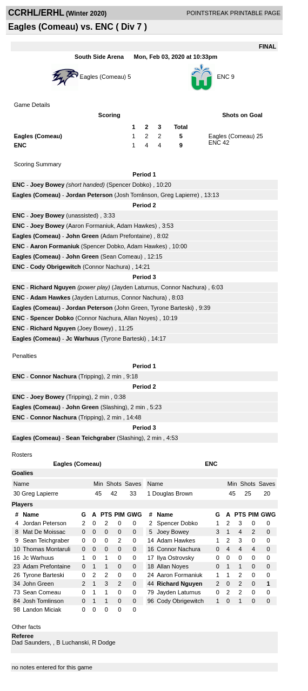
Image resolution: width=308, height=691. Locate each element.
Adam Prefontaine (126, 236)
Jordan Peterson (89, 195)
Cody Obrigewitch (55, 266)
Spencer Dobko (129, 184)
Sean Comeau (121, 256)
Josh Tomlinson (136, 195)
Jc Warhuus (82, 338)
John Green (82, 236)
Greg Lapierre (178, 195)
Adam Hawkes (136, 225)
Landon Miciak (42, 609)
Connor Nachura (107, 266)
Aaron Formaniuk (90, 225)
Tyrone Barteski (171, 307)
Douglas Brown (172, 493)
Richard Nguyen (53, 287)
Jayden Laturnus (135, 287)
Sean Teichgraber (91, 438)
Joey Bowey (47, 184)
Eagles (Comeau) (103, 76)
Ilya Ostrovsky (175, 557)
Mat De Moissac (44, 532)
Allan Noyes (140, 318)
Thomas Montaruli (46, 549)
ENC (223, 76)
